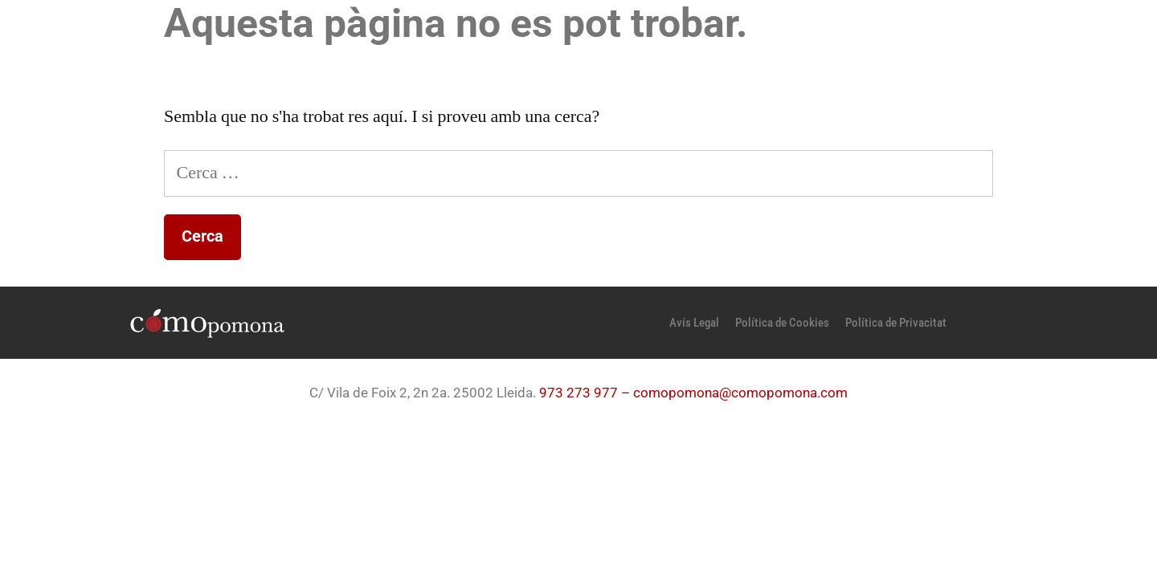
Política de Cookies (782, 322)
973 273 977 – (586, 393)
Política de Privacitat (895, 322)
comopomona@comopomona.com (740, 393)
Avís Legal (694, 322)
